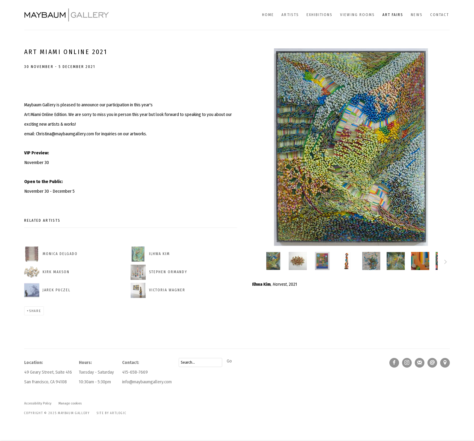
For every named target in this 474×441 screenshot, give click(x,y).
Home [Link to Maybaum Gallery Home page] (268, 14)
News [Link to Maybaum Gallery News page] (416, 14)
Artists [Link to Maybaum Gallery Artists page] (290, 14)
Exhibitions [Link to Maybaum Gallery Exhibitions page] (320, 14)
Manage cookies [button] (70, 403)
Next (445, 263)
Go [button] (229, 361)
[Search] (200, 362)
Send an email (432, 363)
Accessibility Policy (37, 403)
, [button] (371, 261)
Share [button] (35, 311)
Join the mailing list (419, 363)
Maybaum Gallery (66, 14)
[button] (273, 261)
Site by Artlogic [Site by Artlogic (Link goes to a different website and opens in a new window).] (111, 413)
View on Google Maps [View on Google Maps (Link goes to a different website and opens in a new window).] (445, 363)
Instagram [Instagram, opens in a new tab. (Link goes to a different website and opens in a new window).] (407, 363)
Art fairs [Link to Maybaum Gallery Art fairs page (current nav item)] (392, 14)
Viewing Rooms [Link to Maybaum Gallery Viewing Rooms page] (357, 14)
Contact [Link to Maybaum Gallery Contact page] (439, 14)
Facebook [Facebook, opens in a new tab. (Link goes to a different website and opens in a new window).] (394, 363)
